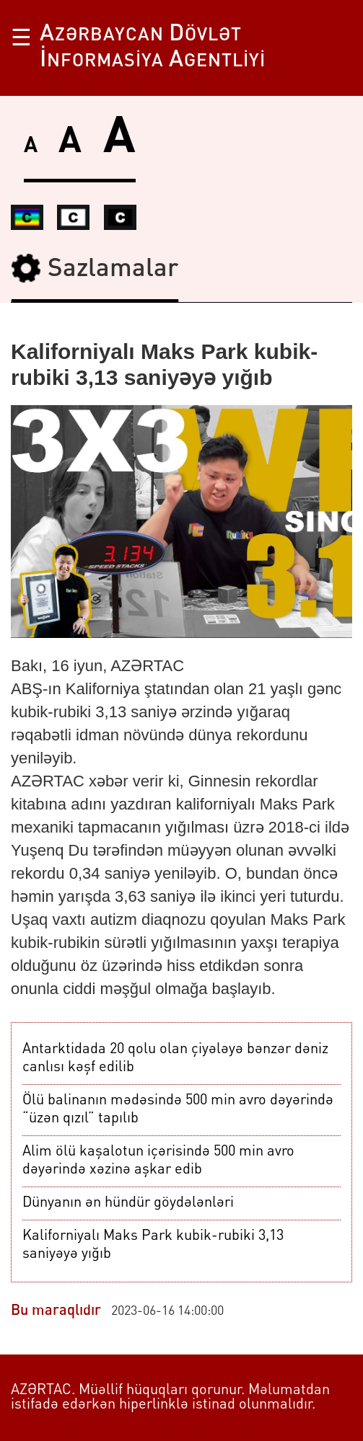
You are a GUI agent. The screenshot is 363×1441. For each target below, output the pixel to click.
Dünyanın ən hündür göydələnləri (128, 1203)
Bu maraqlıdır (56, 1311)
